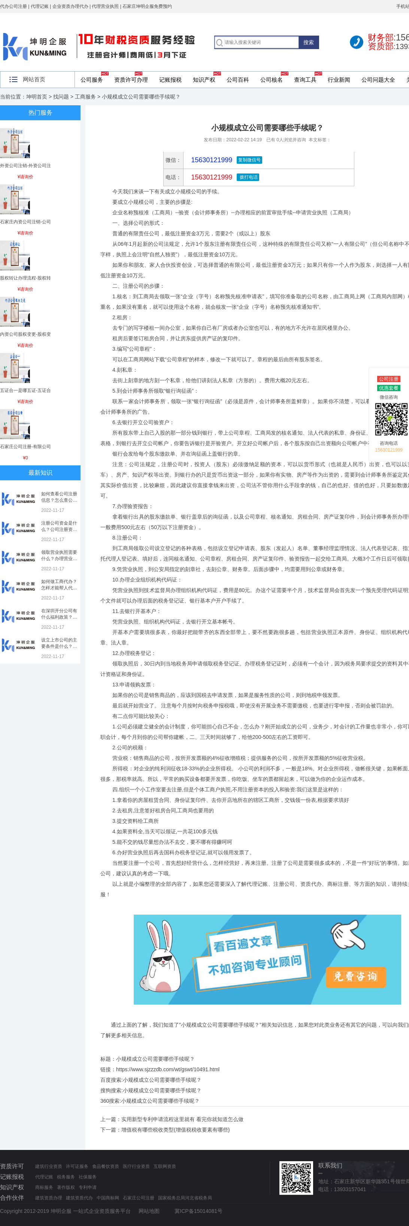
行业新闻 (339, 79)
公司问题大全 (378, 79)
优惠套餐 (389, 388)
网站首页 (34, 79)
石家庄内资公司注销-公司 (25, 221)
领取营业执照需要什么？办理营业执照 (59, 559)
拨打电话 (247, 177)
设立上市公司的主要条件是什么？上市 (59, 646)
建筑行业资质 (48, 1166)
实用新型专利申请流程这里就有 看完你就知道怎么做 (182, 1119)
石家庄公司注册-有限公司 (25, 446)
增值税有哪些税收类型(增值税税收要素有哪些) (175, 1130)
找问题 (61, 97)
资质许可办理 (131, 79)
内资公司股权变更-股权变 (25, 334)
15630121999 (210, 177)
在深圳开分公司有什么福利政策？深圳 (59, 617)
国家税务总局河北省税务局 (185, 1198)
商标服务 (44, 1187)
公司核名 (271, 79)
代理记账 (44, 1177)
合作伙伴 (12, 1198)
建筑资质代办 (79, 1198)
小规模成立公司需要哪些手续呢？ (162, 1080)
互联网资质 (165, 1166)
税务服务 (66, 1177)
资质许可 (12, 1166)
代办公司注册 (13, 6)
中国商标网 (108, 1198)
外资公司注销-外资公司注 (25, 165)
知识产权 (204, 79)
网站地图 (149, 1211)
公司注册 (389, 379)
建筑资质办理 (48, 1198)
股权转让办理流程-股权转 (25, 278)
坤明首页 (36, 97)
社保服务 (88, 1177)
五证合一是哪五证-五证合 (25, 390)
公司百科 (238, 79)
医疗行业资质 (136, 1166)
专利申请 (88, 1187)
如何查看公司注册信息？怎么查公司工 (59, 500)
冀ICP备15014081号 (198, 1211)
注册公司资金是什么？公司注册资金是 (59, 529)
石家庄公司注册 (138, 1198)
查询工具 (305, 79)
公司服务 (92, 79)
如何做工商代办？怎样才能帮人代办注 (59, 588)
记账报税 (170, 79)
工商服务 (85, 97)
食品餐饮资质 (105, 1166)
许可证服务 (77, 1166)
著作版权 (66, 1187)
